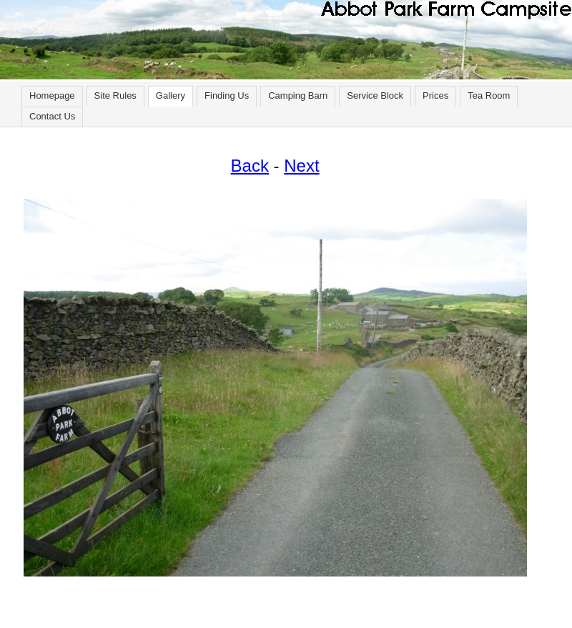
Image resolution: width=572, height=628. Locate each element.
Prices (435, 95)
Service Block (375, 95)
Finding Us (226, 95)
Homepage (52, 95)
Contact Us (52, 116)
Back (250, 165)
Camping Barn (297, 95)
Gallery (170, 95)
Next (301, 165)
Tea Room (489, 95)
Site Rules (115, 95)
